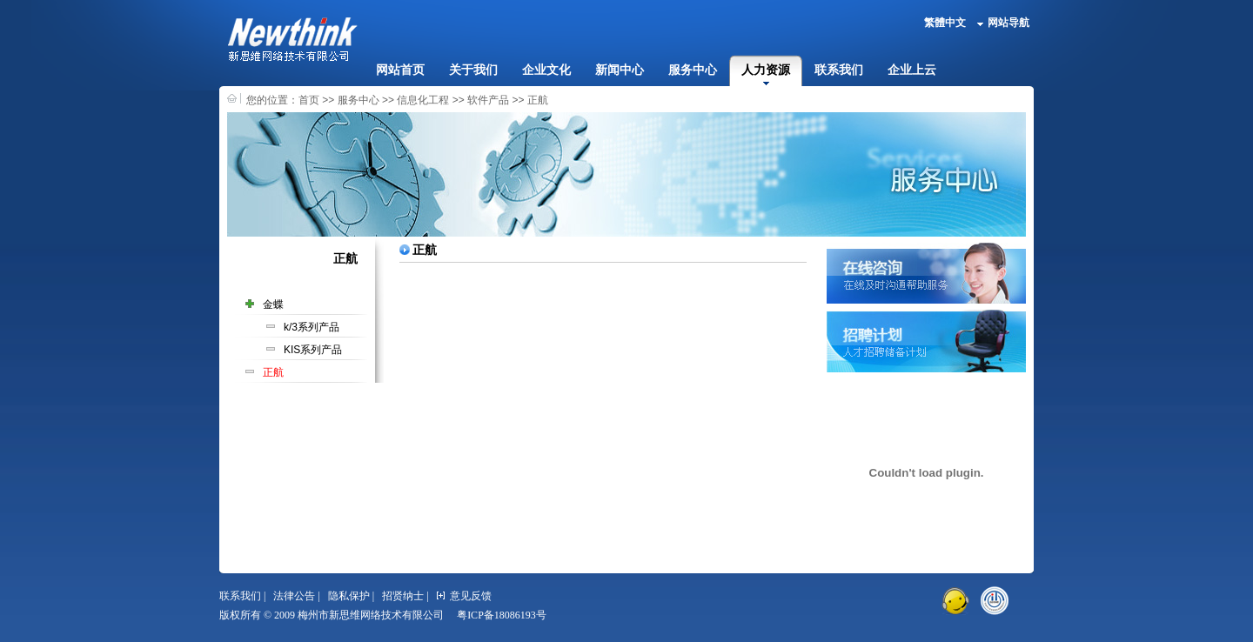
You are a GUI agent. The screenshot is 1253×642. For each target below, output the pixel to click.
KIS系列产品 (313, 350)
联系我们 (838, 70)
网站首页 (400, 70)
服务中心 (692, 70)
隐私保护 (349, 596)
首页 (308, 100)
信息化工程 (423, 100)
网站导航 (1003, 23)
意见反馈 (464, 596)
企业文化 (546, 70)
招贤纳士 (403, 596)
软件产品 (488, 100)
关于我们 (473, 70)
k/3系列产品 (311, 327)
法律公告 (294, 596)
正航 (537, 100)
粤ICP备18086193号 (501, 615)
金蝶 (273, 304)
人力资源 (765, 70)
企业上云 (912, 70)
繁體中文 (945, 23)
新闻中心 (619, 70)
